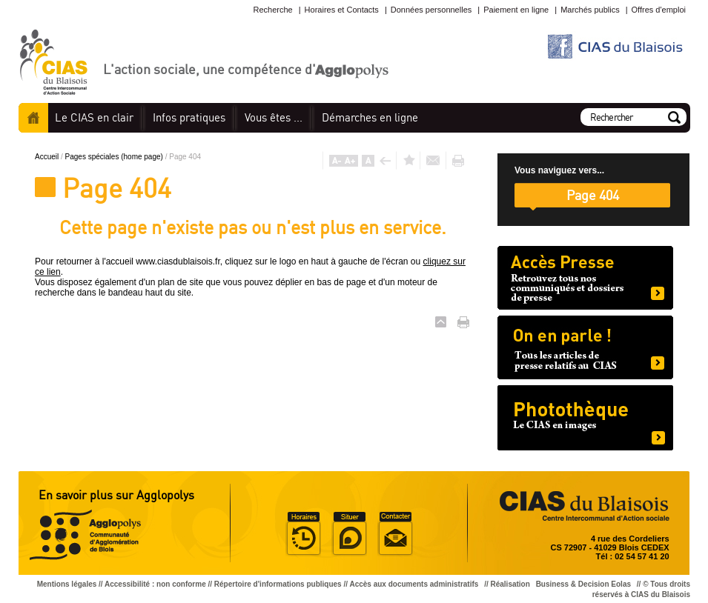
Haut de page (440, 321)
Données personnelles (431, 9)
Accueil (33, 118)
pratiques (189, 117)
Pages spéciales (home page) (115, 157)
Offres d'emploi (659, 9)
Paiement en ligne (516, 9)
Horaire (303, 534)
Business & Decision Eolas (583, 584)
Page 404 (592, 195)
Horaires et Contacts (342, 9)
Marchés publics (589, 9)
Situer (349, 534)
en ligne (370, 117)
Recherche (272, 9)
